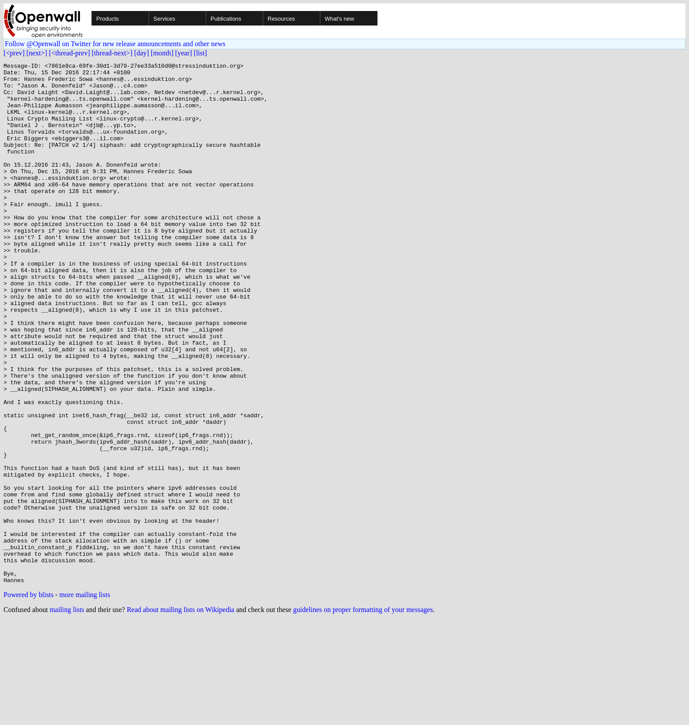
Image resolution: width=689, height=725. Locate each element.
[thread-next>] (112, 53)
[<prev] (14, 53)
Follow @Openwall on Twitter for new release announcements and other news (115, 43)
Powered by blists (29, 699)
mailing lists (67, 714)
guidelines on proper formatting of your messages (363, 714)
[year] (183, 53)
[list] (200, 53)
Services (164, 18)
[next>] (36, 53)
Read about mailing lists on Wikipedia (180, 714)
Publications (225, 18)
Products (107, 18)
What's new (339, 18)
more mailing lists (84, 699)
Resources (281, 18)
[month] (162, 53)
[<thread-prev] (69, 53)
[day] (141, 53)
